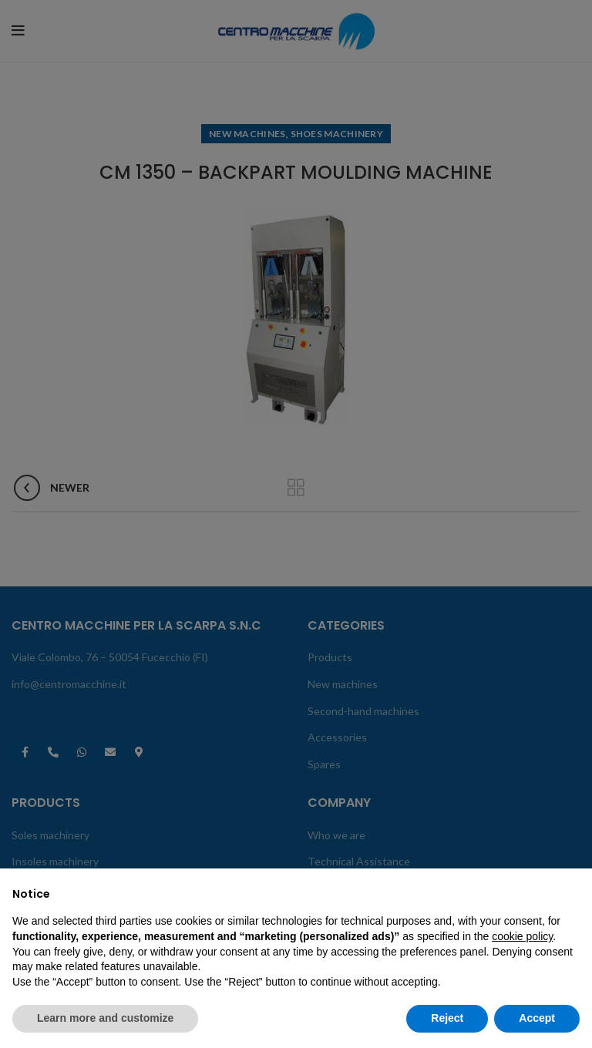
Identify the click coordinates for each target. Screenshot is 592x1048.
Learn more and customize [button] (105, 1018)
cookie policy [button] (522, 936)
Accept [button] (537, 1018)
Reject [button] (447, 1018)
